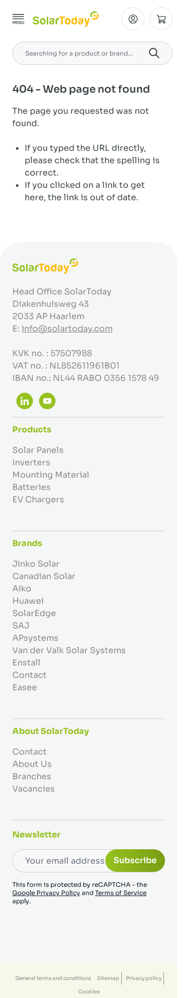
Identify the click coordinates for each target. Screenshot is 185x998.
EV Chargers (38, 499)
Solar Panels (38, 450)
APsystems (35, 638)
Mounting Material (50, 474)
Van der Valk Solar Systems (69, 650)
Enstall (26, 662)
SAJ (20, 625)
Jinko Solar (36, 563)
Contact (29, 675)
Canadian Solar (44, 576)
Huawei (28, 601)
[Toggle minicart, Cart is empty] (161, 18)
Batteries (31, 487)
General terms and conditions (53, 978)
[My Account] (132, 18)
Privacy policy (143, 978)
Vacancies (33, 788)
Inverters (31, 462)
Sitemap (108, 978)
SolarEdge (34, 613)
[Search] (154, 53)
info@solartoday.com (67, 328)
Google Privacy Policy (46, 893)
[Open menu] (18, 19)
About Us (32, 764)
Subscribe (135, 860)
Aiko (21, 588)
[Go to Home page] (66, 19)
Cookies (89, 991)
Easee (24, 687)
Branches (31, 776)
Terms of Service (120, 893)
